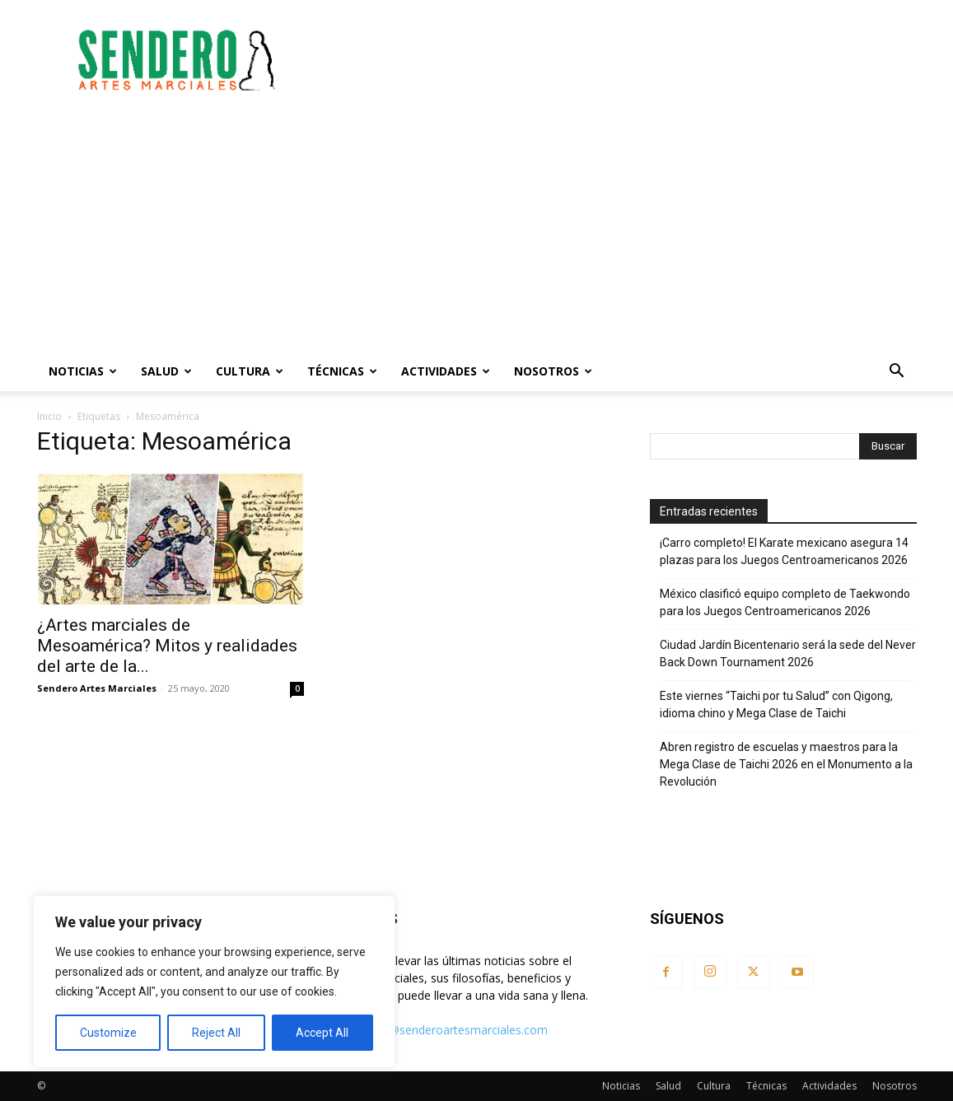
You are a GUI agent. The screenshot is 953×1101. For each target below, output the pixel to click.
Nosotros (553, 371)
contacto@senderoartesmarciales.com (444, 1030)
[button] (897, 372)
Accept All (322, 1032)
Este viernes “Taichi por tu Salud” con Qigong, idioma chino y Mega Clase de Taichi (776, 704)
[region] (214, 981)
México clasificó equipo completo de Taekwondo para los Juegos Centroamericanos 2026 (785, 602)
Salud (166, 371)
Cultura (249, 371)
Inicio (49, 416)
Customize (108, 1032)
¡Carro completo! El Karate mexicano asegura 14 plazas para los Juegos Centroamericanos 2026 (784, 551)
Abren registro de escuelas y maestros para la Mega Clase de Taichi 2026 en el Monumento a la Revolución (786, 764)
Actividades (445, 371)
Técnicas (342, 371)
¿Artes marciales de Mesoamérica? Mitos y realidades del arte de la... (167, 645)
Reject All (216, 1032)
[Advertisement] (617, 60)
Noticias (83, 371)
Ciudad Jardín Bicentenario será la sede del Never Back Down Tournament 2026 (788, 653)
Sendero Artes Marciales (96, 688)
